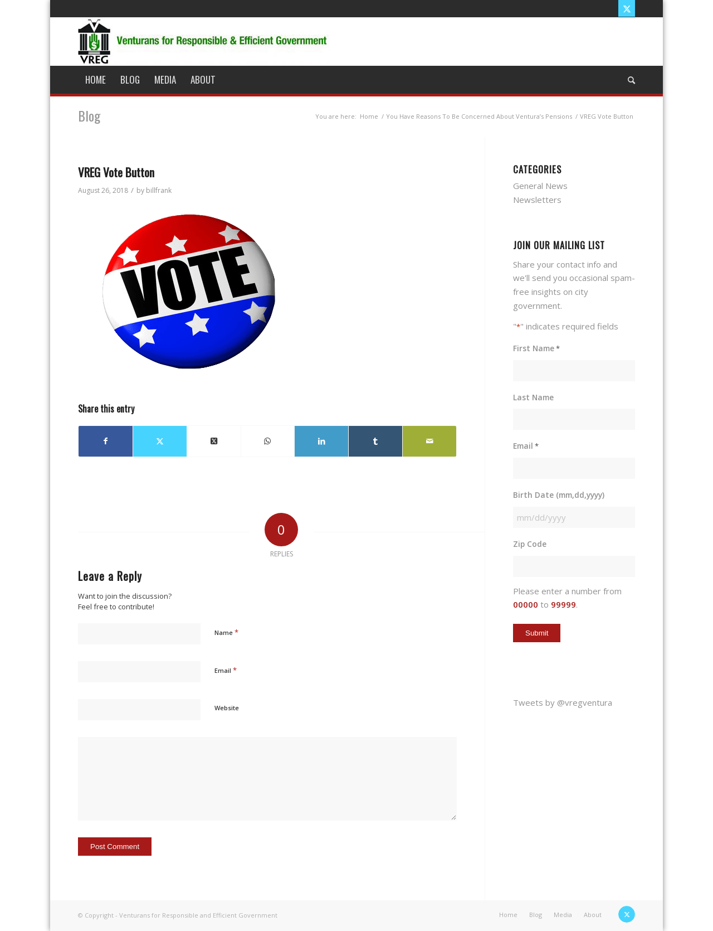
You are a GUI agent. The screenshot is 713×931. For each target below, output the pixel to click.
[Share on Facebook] (106, 441)
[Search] (628, 80)
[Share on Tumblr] (375, 441)
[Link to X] (626, 8)
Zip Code (529, 544)
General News (540, 185)
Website (226, 708)
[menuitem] (95, 80)
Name (226, 632)
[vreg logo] (204, 41)
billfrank (159, 190)
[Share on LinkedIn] (321, 441)
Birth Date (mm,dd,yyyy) (558, 494)
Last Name (533, 397)
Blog (89, 115)
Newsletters (537, 199)
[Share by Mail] (429, 441)
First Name (536, 349)
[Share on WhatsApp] (268, 441)
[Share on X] (160, 441)
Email (225, 670)
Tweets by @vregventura (562, 702)
